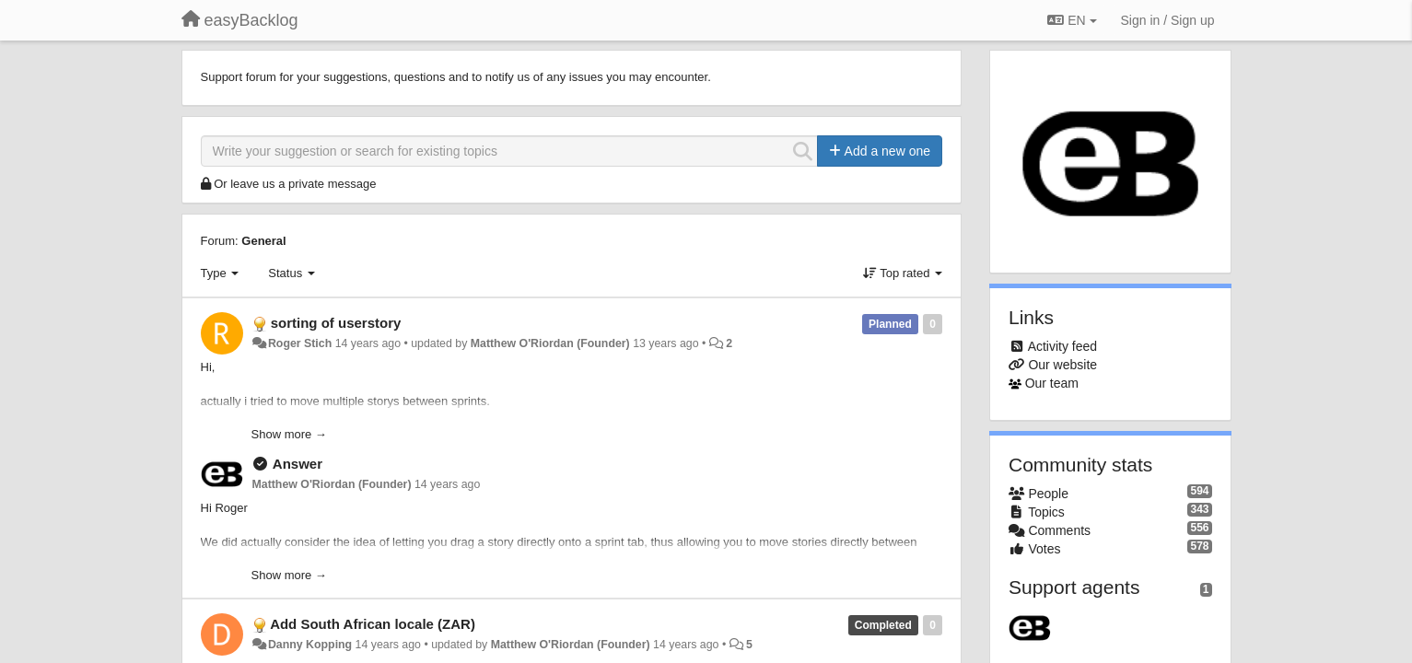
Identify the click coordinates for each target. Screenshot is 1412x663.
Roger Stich (300, 343)
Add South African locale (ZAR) (372, 624)
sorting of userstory (336, 323)
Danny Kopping (310, 644)
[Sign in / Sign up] (1168, 20)
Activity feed (1062, 346)
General (263, 241)
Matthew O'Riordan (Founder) (550, 343)
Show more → (289, 434)
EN (1071, 20)
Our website (1062, 364)
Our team (1052, 383)
